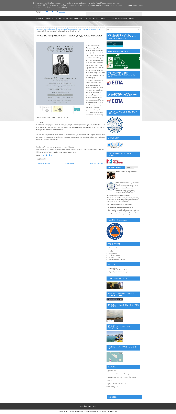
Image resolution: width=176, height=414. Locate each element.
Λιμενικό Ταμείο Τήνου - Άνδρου (119, 270)
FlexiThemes (69, 411)
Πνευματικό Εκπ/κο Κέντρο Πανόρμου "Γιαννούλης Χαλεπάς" (61, 29)
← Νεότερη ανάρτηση (43, 163)
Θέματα (129, 167)
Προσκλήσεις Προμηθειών (117, 259)
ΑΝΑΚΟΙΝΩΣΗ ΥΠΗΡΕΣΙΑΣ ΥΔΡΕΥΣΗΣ (120, 208)
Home (38, 29)
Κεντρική (39, 19)
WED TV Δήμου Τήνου (114, 387)
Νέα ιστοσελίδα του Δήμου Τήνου (127, 183)
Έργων (111, 252)
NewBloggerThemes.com (93, 411)
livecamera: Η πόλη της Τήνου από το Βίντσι (121, 377)
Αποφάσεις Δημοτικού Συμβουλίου (70, 18)
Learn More (132, 5)
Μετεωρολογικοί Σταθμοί (97, 18)
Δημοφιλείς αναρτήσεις (115, 167)
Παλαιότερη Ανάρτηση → (97, 163)
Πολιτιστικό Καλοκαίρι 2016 (91, 29)
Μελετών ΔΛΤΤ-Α (114, 257)
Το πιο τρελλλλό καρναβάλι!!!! (126, 172)
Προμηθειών (113, 254)
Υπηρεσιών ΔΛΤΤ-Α (115, 255)
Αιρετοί (50, 18)
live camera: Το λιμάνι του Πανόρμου (119, 204)
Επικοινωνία (45, 23)
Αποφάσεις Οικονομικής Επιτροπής (123, 19)
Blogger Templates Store (109, 411)
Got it (141, 5)
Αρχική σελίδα (69, 163)
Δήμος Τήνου (113, 268)
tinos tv (109, 380)
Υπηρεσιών (112, 250)
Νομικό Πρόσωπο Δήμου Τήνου (119, 272)
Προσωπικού (113, 248)
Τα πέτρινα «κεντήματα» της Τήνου (118, 195)
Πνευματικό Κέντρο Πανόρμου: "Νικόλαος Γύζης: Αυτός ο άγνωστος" (69, 36)
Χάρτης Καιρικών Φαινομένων (116, 384)
